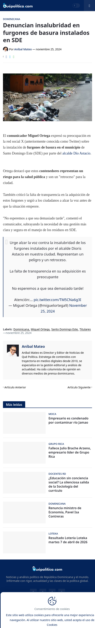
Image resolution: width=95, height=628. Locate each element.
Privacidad (66, 613)
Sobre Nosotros (45, 613)
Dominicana (21, 329)
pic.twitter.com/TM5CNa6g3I (57, 299)
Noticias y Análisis (56, 606)
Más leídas (14, 404)
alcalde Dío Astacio (76, 153)
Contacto (24, 613)
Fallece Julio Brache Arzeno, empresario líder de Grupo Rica (70, 452)
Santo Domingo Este (64, 329)
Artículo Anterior (15, 387)
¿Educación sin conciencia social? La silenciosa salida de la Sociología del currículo (69, 484)
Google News (23, 617)
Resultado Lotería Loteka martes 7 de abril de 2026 (68, 540)
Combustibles (48, 622)
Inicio (10, 613)
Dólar (64, 617)
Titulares (85, 329)
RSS (38, 617)
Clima (76, 617)
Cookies (83, 613)
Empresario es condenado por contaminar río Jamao (68, 420)
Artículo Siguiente (79, 387)
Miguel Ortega (40, 329)
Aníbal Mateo (33, 346)
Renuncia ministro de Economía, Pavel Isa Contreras (65, 512)
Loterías (51, 617)
